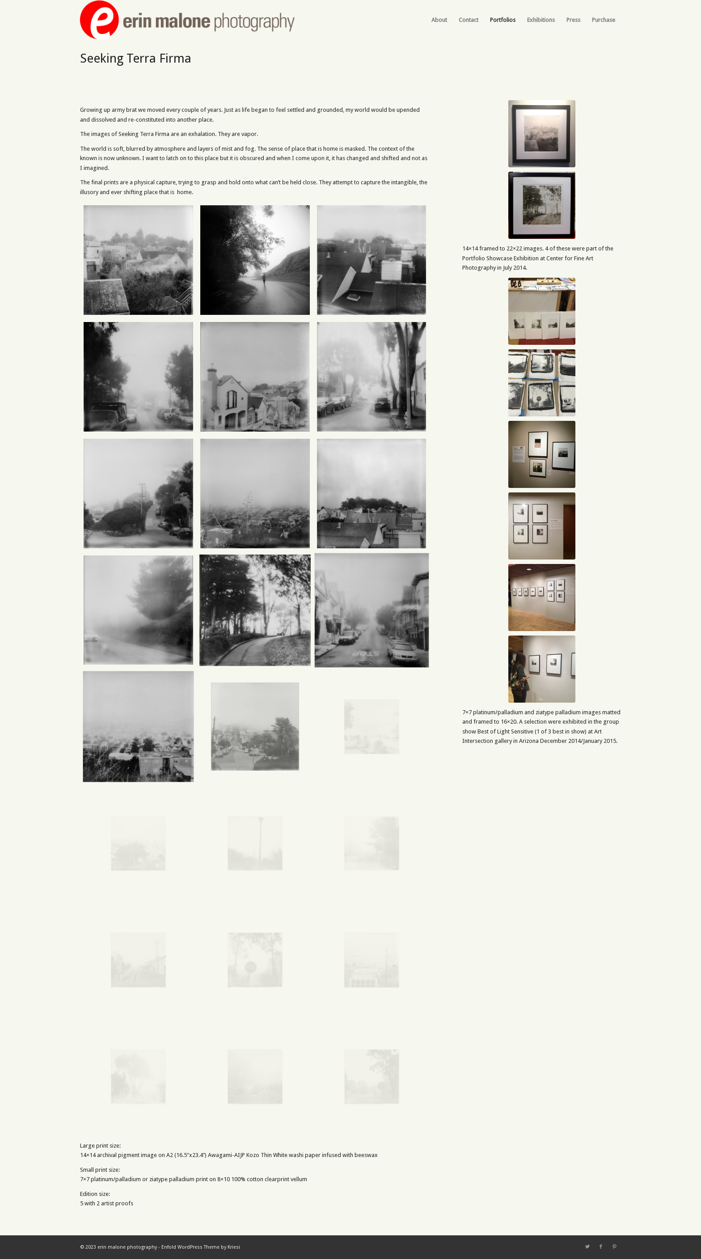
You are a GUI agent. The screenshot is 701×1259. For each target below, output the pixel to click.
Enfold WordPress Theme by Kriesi (200, 1247)
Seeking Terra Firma (135, 58)
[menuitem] (439, 20)
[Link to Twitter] (587, 1247)
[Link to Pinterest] (614, 1247)
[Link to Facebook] (601, 1247)
